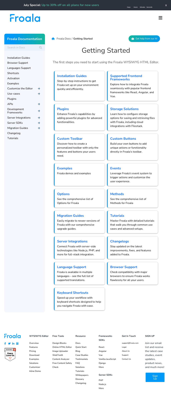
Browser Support (123, 267)
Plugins (63, 109)
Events (115, 168)
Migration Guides (70, 215)
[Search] (40, 47)
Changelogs (119, 241)
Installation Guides (72, 76)
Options (63, 194)
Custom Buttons (123, 138)
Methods (117, 194)
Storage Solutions (124, 109)
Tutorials (117, 215)
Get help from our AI (144, 38)
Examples (64, 168)
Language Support (71, 267)
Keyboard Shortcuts (72, 292)
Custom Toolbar (69, 138)
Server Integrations (72, 241)
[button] (160, 18)
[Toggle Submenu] (39, 88)
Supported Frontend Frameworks (126, 78)
